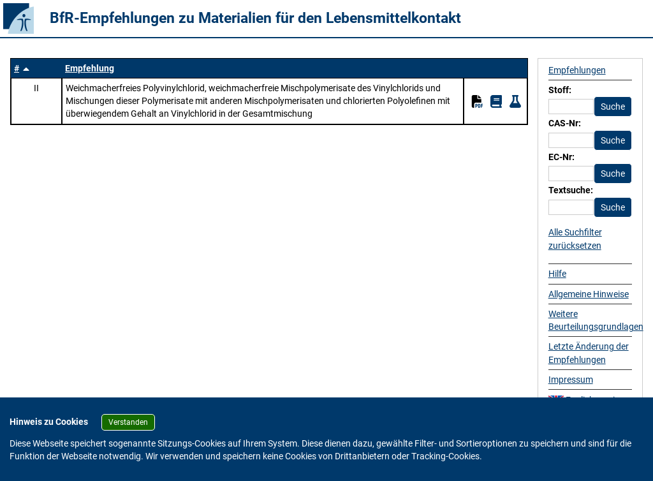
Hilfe (557, 274)
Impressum (570, 379)
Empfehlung (89, 68)
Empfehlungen (577, 70)
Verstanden (128, 422)
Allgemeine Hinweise (588, 294)
